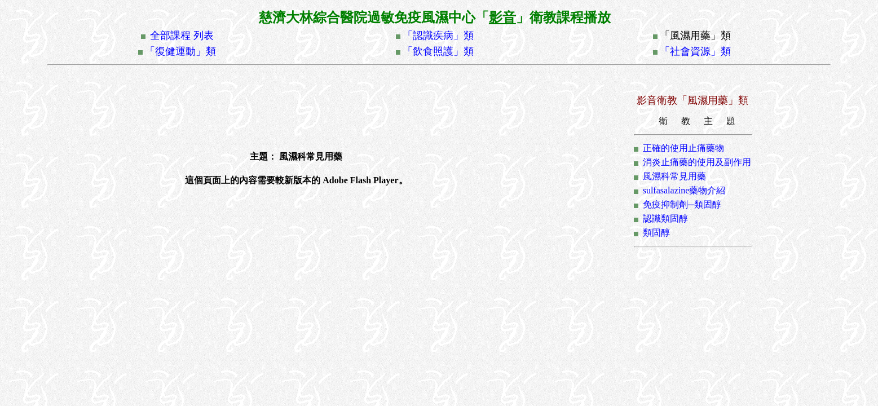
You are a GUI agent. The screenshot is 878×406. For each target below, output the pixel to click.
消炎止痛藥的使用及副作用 (697, 162)
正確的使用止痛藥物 (683, 148)
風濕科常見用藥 (674, 176)
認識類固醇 (665, 218)
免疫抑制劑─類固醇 (682, 204)
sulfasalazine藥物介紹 (684, 190)
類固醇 (656, 232)
